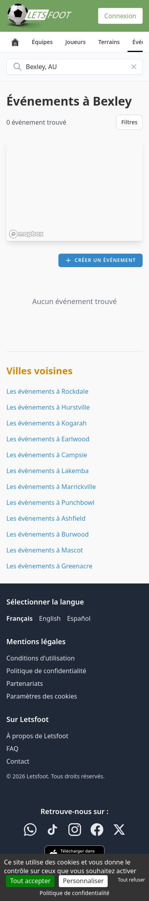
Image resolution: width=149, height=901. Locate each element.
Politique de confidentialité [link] (75, 893)
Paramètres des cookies (41, 696)
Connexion (120, 16)
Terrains (109, 42)
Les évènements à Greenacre (49, 566)
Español (79, 618)
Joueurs (76, 42)
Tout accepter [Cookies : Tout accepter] (30, 880)
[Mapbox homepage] (26, 234)
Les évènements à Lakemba (47, 470)
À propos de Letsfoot (37, 736)
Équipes (42, 42)
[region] (74, 190)
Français (19, 618)
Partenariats (24, 683)
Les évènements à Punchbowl (50, 502)
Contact (17, 761)
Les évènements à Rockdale (47, 391)
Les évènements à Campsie (46, 454)
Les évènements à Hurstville (48, 407)
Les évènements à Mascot (44, 550)
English (49, 618)
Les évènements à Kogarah (46, 423)
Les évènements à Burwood (47, 534)
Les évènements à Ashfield (45, 518)
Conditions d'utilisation (40, 658)
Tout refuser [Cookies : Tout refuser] (131, 879)
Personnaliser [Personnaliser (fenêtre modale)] (83, 880)
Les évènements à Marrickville (51, 486)
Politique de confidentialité (46, 670)
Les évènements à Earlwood (47, 439)
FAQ (12, 748)
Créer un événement (100, 260)
